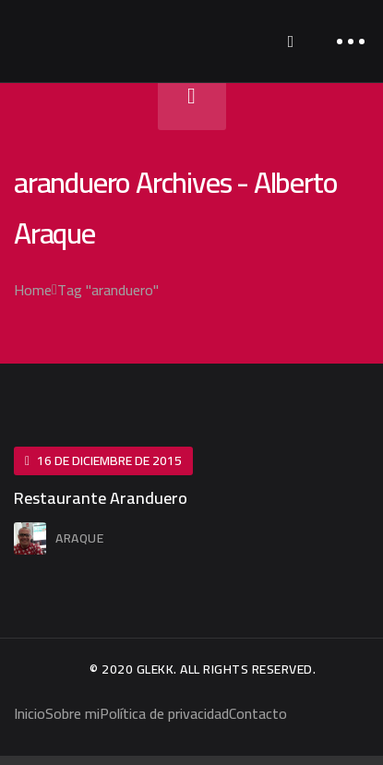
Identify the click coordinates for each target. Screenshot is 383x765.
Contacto (258, 713)
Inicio (29, 713)
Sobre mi (72, 713)
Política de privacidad (164, 713)
